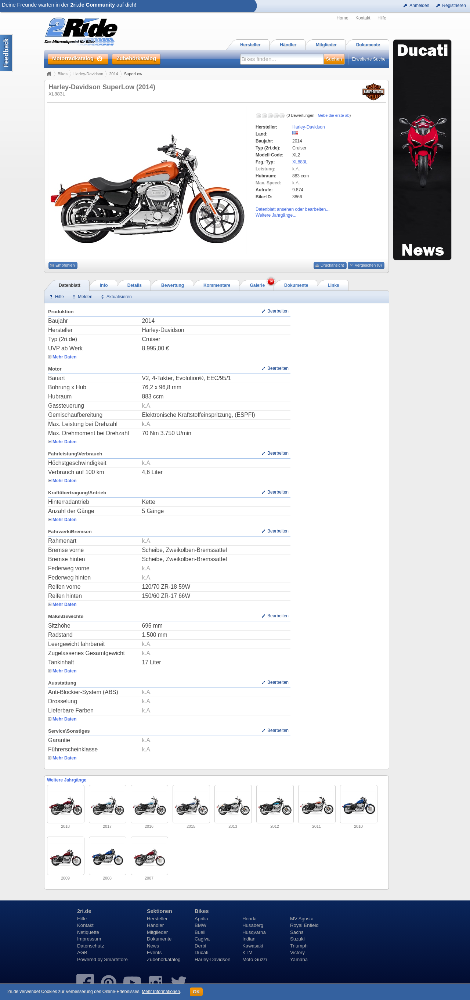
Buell (200, 932)
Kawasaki (252, 946)
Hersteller (157, 918)
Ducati (201, 952)
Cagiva (202, 939)
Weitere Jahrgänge (66, 780)
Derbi (200, 946)
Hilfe (381, 18)
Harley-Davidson (88, 74)
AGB (82, 952)
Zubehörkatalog (164, 959)
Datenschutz (90, 946)
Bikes (63, 74)
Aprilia (201, 918)
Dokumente (159, 939)
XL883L (299, 162)
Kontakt (362, 18)
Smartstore (116, 959)
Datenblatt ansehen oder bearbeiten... (292, 209)
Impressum (89, 939)
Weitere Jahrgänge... (276, 215)
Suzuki (297, 939)
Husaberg (252, 925)
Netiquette (88, 932)
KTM (247, 952)
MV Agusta (302, 918)
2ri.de (84, 911)
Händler (155, 925)
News (153, 946)
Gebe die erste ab (334, 115)
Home (342, 18)
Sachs (297, 932)
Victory (297, 952)
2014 (113, 74)
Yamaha (299, 959)
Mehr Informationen (161, 991)
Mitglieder (157, 932)
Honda (249, 918)
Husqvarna (254, 932)
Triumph (299, 946)
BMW (200, 925)
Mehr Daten (64, 357)
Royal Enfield (304, 925)
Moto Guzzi (254, 959)
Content (6, 53)
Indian (249, 939)
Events (154, 952)
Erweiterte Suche (369, 59)
